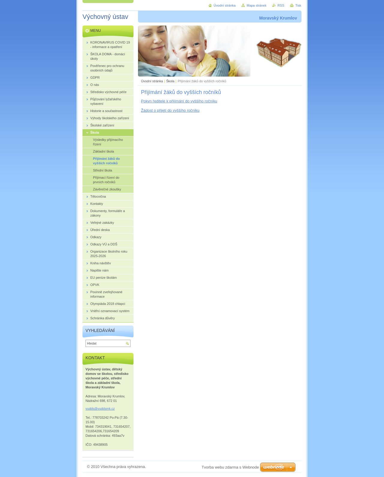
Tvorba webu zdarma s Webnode (230, 467)
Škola (170, 81)
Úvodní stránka (152, 81)
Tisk (298, 5)
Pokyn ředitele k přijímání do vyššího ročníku (179, 101)
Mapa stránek (256, 5)
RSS (281, 5)
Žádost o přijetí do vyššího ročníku (170, 110)
